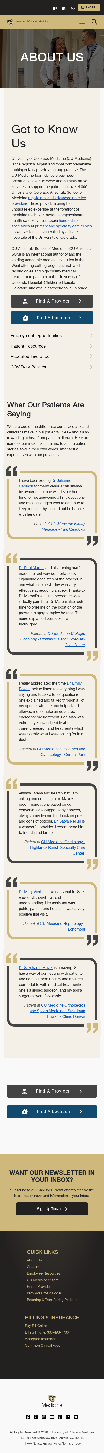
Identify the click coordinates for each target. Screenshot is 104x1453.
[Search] (94, 21)
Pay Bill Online (36, 1326)
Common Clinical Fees (42, 1345)
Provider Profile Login (44, 1293)
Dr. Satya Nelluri (67, 821)
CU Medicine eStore (43, 1280)
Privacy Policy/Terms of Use (61, 1443)
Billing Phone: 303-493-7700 (47, 1332)
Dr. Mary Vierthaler (34, 891)
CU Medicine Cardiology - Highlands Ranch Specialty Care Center (57, 847)
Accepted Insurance (51, 356)
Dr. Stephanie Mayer (36, 968)
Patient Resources (51, 346)
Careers (33, 1267)
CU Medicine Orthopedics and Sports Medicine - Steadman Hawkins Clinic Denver (57, 1011)
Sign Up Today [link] (52, 1209)
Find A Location (51, 317)
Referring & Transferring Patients (52, 1300)
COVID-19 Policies (51, 366)
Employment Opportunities (51, 335)
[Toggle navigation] (82, 21)
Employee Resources (43, 1273)
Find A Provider (52, 301)
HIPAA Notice (32, 1443)
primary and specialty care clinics (63, 226)
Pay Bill (89, 7)
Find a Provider (39, 1286)
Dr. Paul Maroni (31, 568)
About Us (34, 1260)
